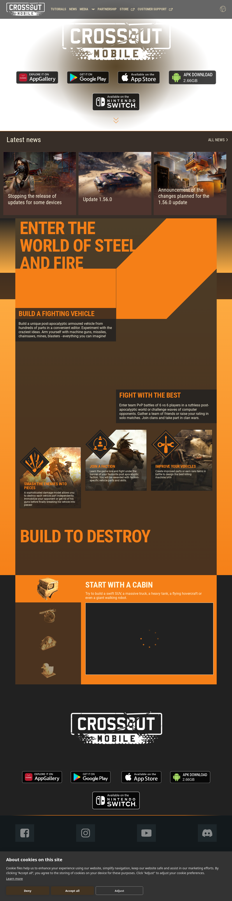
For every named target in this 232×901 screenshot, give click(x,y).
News (73, 9)
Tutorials (58, 9)
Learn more (14, 879)
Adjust (119, 891)
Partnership (107, 9)
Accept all (72, 891)
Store (127, 9)
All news (218, 139)
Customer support (155, 9)
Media (84, 9)
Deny (27, 891)
